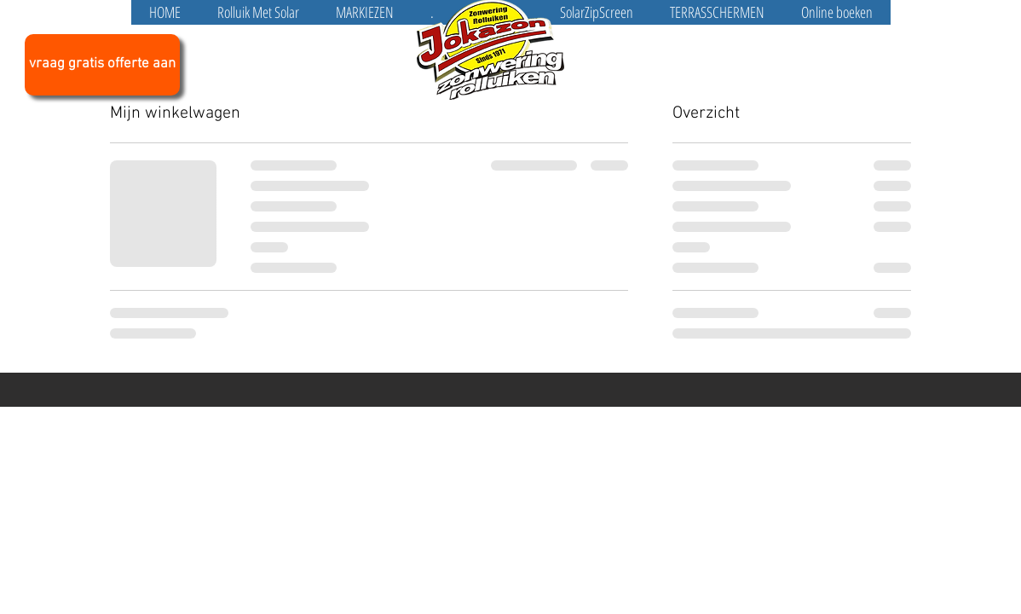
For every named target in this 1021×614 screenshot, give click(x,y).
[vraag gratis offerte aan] (102, 65)
